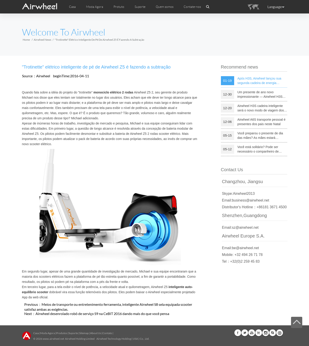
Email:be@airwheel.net (240, 248)
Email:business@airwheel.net (245, 200)
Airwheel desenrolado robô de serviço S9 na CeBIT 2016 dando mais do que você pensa (102, 313)
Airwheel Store (258, 332)
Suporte (140, 7)
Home (26, 39)
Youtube (251, 332)
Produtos (61, 333)
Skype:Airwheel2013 (238, 193)
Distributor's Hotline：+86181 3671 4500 (254, 207)
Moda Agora (47, 333)
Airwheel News (42, 39)
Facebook (237, 332)
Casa (72, 7)
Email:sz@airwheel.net (240, 227)
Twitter (244, 332)
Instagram (265, 332)
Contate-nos (192, 7)
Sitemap (84, 333)
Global (279, 332)
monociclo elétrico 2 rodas (113, 92)
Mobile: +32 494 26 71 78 (242, 255)
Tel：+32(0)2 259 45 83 (241, 261)
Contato (107, 333)
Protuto (118, 7)
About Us (95, 333)
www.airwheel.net (53, 338)
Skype (272, 332)
